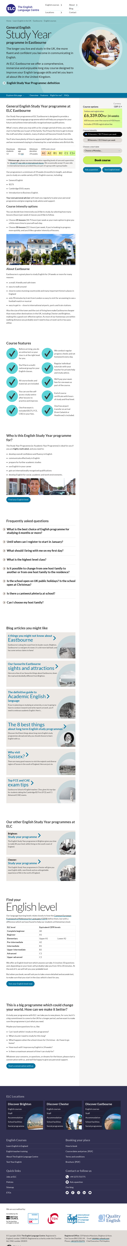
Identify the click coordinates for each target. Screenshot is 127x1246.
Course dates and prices (76, 1151)
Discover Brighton (19, 1104)
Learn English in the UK (22, 21)
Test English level (112, 169)
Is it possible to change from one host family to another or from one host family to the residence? (36, 570)
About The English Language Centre (22, 1156)
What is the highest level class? (24, 559)
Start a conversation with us (20, 1066)
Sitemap (10, 1187)
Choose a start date (91, 147)
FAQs (66, 95)
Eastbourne (37, 21)
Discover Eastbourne (98, 1104)
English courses (52, 5)
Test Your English (14, 1162)
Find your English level (18, 499)
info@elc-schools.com (100, 1238)
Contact (72, 12)
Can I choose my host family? (23, 602)
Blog (71, 8)
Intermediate (13, 946)
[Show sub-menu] (61, 5)
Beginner (11, 935)
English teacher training (17, 1151)
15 (22, 154)
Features (44, 95)
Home (8, 21)
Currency (117, 104)
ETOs (8, 1192)
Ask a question (91, 169)
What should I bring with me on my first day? (33, 550)
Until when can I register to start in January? (33, 541)
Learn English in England (17, 1146)
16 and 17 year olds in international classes (27, 163)
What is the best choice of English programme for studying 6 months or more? (36, 531)
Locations (49, 12)
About (72, 5)
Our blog (69, 1187)
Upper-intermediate (16, 949)
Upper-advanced (14, 957)
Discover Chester (58, 1104)
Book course (103, 160)
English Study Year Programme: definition (31, 83)
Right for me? (56, 95)
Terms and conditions (75, 1156)
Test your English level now (20, 983)
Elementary (12, 938)
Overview (34, 95)
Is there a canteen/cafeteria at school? (29, 593)
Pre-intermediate (15, 942)
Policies (9, 1182)
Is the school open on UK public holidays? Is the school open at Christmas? (39, 582)
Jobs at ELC (11, 1177)
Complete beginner (16, 931)
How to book (71, 1146)
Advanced (11, 953)
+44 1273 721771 (78, 1241)
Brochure (70, 1162)
